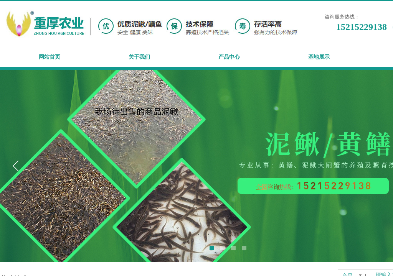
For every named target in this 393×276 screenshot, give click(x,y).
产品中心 (229, 57)
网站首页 (49, 57)
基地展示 (319, 57)
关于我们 (139, 57)
